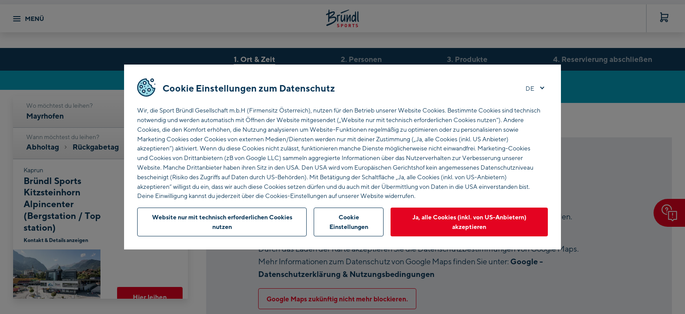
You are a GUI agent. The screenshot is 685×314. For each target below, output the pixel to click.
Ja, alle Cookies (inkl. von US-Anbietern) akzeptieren (469, 221)
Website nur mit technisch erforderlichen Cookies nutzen (222, 221)
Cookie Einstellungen (348, 221)
